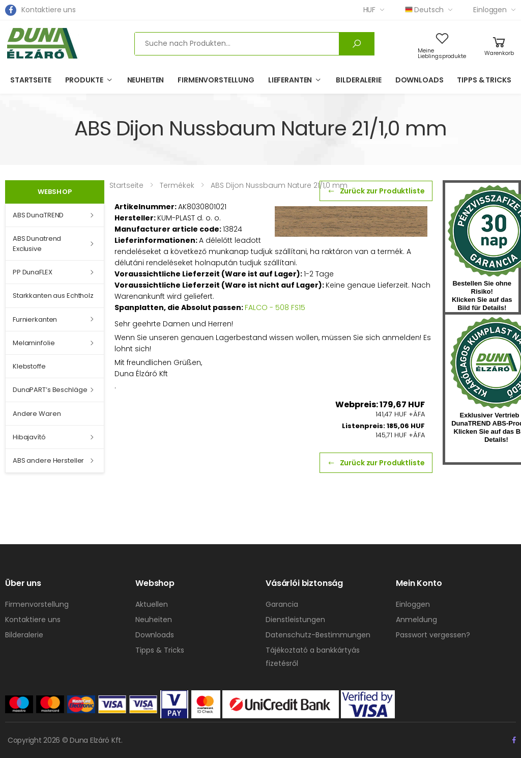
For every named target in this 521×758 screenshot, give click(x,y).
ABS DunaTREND (38, 215)
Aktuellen (151, 604)
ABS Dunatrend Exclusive (37, 244)
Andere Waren (37, 413)
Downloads (419, 80)
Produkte (84, 80)
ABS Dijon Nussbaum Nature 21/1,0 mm (279, 185)
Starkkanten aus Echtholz (53, 295)
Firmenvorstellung (216, 80)
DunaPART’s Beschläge (50, 390)
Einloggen (490, 10)
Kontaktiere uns (48, 10)
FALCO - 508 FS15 (275, 307)
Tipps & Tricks (484, 80)
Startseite (30, 80)
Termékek (177, 185)
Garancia (282, 604)
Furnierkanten (35, 319)
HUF (369, 10)
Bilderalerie (358, 80)
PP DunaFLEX (32, 272)
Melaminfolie (33, 343)
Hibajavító (29, 437)
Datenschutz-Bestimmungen (318, 635)
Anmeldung (416, 619)
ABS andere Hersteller (48, 460)
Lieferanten (290, 80)
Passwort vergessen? (433, 635)
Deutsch (424, 10)
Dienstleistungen (295, 619)
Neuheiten (145, 80)
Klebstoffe (29, 366)
